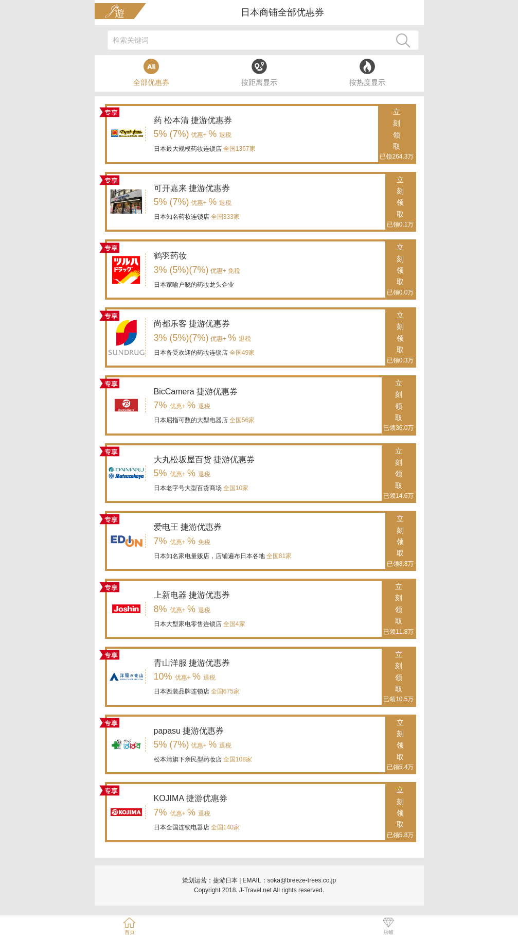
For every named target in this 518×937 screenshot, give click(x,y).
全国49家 (241, 352)
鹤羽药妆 (170, 255)
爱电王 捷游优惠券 (188, 527)
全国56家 (241, 420)
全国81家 (278, 556)
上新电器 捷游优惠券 (192, 595)
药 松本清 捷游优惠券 (193, 120)
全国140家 (224, 827)
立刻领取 (397, 135)
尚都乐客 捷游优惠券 (192, 323)
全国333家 (224, 216)
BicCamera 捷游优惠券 (196, 391)
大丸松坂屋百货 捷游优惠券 (204, 459)
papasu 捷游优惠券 (189, 730)
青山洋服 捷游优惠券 (192, 662)
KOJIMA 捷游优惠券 (190, 798)
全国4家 (233, 624)
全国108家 (237, 759)
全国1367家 (239, 148)
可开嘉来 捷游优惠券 (192, 188)
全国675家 (224, 691)
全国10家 (235, 488)
